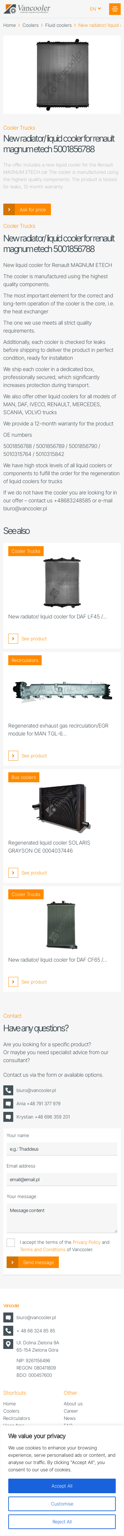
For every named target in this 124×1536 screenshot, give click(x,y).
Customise (62, 1503)
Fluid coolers (58, 25)
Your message (21, 1196)
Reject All (62, 1521)
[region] (62, 1480)
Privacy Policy (87, 1242)
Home (9, 25)
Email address (21, 1166)
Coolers (30, 25)
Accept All (62, 1486)
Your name (18, 1135)
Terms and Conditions (42, 1249)
